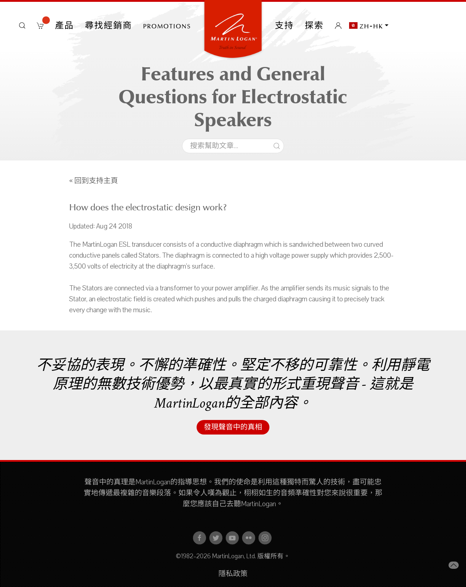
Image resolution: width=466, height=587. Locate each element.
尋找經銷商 (108, 25)
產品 (64, 25)
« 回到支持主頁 (93, 181)
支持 (284, 25)
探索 (314, 25)
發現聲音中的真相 (233, 427)
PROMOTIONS (167, 25)
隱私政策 (233, 574)
